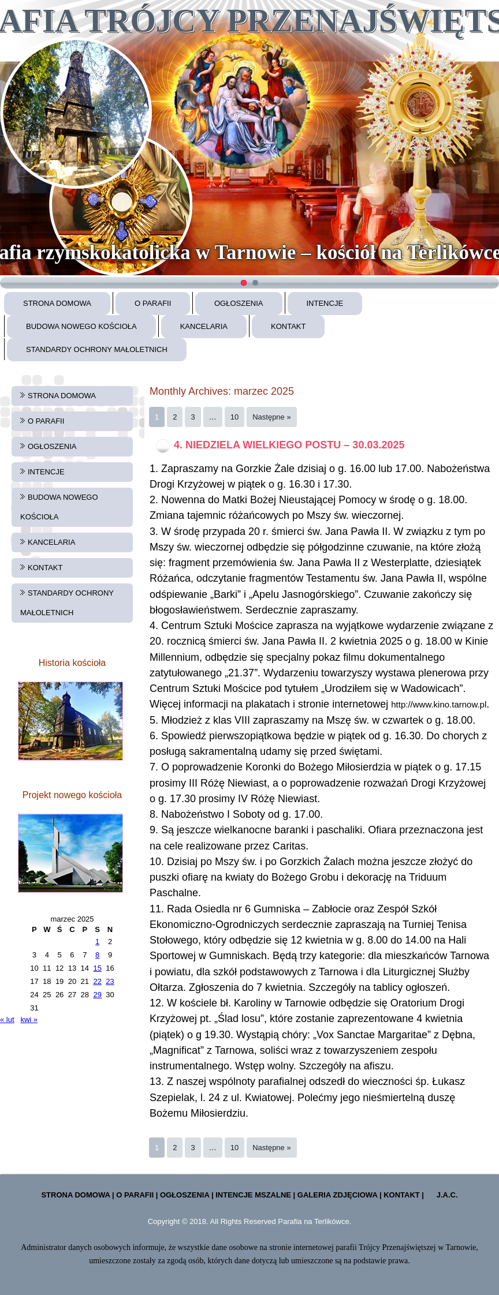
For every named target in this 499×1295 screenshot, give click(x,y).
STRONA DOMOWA (57, 303)
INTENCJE (325, 303)
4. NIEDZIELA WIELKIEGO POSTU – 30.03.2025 (289, 445)
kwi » (29, 1019)
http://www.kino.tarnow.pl (438, 704)
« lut (7, 1019)
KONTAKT (288, 326)
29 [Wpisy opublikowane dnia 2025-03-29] (97, 994)
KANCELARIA (204, 326)
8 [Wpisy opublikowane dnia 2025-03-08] (97, 954)
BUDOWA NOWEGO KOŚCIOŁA (81, 326)
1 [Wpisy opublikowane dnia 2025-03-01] (97, 941)
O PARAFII (153, 303)
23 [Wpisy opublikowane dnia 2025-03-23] (110, 981)
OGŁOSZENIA (238, 303)
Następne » (271, 417)
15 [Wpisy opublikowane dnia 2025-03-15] (97, 968)
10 (234, 417)
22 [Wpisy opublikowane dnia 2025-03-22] (97, 981)
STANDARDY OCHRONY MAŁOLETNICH (96, 349)
